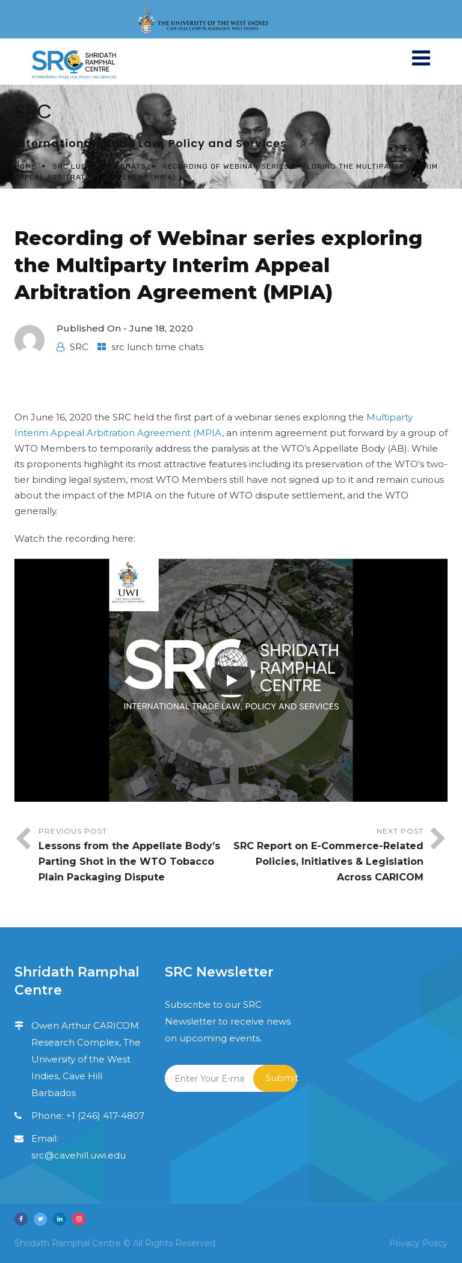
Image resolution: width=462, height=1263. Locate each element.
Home (25, 166)
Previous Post (134, 855)
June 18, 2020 (161, 328)
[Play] (231, 680)
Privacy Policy (418, 1243)
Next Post (327, 855)
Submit (281, 1077)
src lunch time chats (99, 166)
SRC (79, 347)
